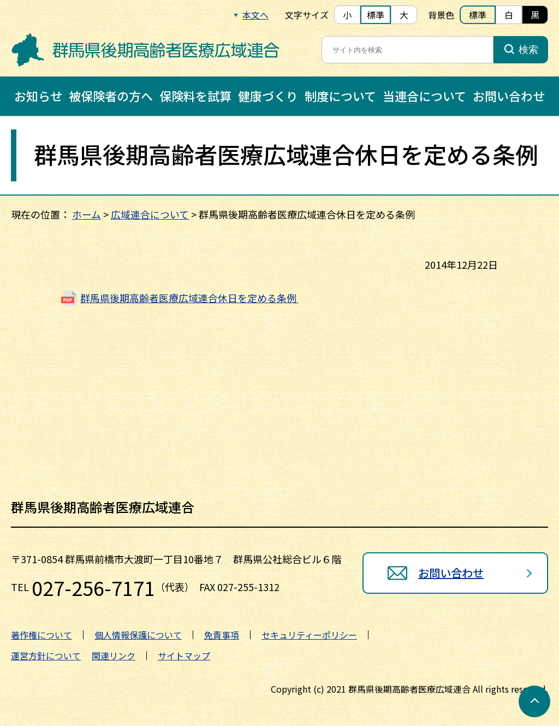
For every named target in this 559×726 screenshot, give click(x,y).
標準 (375, 14)
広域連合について (150, 214)
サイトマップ (184, 655)
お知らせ (38, 95)
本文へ (255, 14)
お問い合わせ (509, 95)
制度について (340, 95)
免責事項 (221, 634)
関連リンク (113, 655)
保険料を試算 (195, 95)
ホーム (86, 214)
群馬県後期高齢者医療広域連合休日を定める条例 (189, 297)
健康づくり (268, 95)
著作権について (41, 634)
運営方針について (46, 655)
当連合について (424, 95)
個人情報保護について (138, 634)
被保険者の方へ (111, 95)
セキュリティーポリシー (309, 634)
